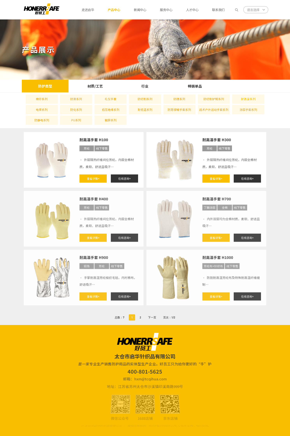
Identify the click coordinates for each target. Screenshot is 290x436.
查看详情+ (93, 179)
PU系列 (76, 120)
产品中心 (114, 9)
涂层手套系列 (248, 110)
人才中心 (192, 9)
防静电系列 (41, 120)
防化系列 (76, 110)
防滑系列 (76, 99)
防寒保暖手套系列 (179, 110)
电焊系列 (42, 110)
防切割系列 (145, 99)
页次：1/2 (169, 320)
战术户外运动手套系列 (213, 110)
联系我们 (218, 9)
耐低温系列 (145, 110)
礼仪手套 (110, 99)
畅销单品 (195, 85)
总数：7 (119, 320)
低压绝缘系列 (110, 110)
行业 (144, 85)
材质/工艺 (95, 85)
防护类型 (45, 85)
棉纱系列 (42, 99)
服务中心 (166, 9)
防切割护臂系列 (214, 99)
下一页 (152, 320)
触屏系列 (110, 120)
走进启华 (88, 9)
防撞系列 (179, 99)
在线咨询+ (124, 179)
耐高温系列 (248, 99)
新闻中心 (140, 9)
